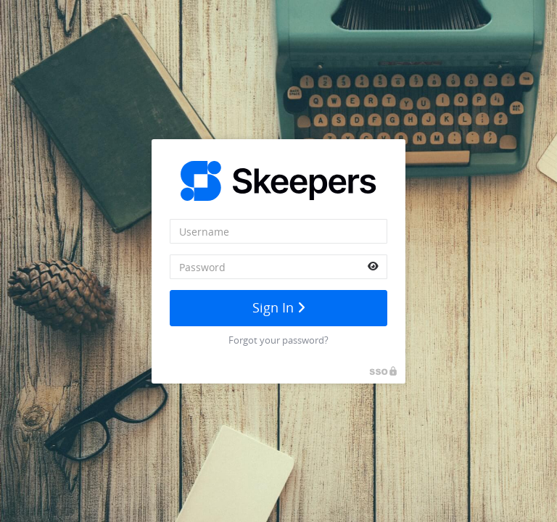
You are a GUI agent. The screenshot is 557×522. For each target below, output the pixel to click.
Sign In (278, 307)
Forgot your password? (278, 340)
